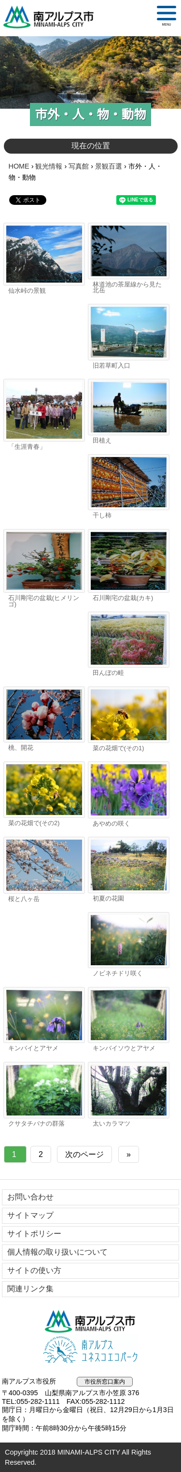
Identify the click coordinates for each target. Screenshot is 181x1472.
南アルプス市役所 (91, 1321)
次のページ (84, 1154)
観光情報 (48, 166)
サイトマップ (30, 1215)
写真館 (79, 166)
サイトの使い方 (34, 1270)
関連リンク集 (30, 1289)
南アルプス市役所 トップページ (52, 17)
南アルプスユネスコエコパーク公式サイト (91, 1350)
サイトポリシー (34, 1233)
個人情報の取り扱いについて (57, 1252)
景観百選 (108, 166)
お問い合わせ (30, 1197)
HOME (19, 166)
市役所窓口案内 (104, 1382)
